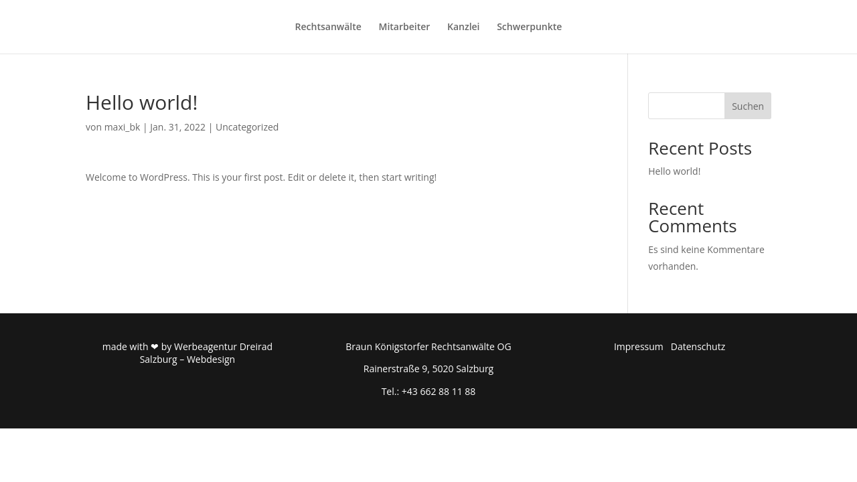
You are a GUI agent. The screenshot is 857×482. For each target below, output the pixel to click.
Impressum (639, 346)
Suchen (748, 106)
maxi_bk (122, 126)
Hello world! (674, 171)
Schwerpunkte (529, 27)
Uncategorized (247, 126)
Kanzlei (463, 27)
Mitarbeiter (405, 27)
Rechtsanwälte (328, 27)
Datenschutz (698, 346)
